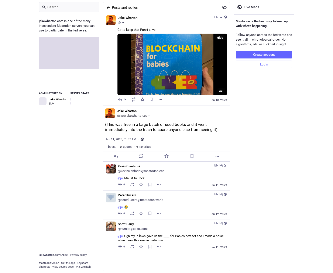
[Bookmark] (151, 99)
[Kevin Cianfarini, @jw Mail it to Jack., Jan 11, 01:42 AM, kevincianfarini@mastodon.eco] (166, 176)
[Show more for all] (224, 7)
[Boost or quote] (133, 99)
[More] (217, 156)
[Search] (69, 7)
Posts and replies (125, 8)
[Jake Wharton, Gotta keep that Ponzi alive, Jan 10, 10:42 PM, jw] (166, 59)
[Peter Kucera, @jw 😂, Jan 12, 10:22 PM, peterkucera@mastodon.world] (166, 204)
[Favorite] (142, 99)
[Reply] (122, 99)
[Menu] (160, 99)
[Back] (107, 7)
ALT (221, 90)
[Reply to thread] (121, 184)
